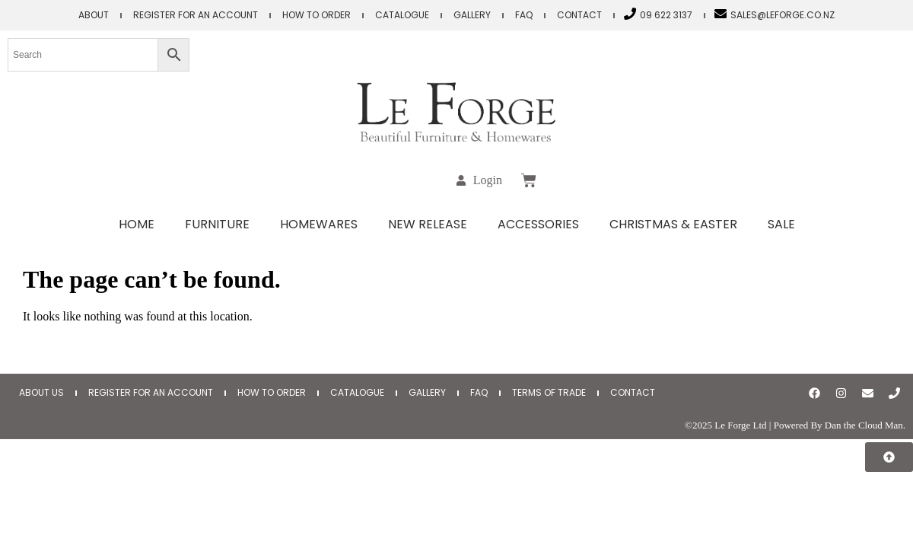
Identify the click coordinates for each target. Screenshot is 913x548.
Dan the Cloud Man (864, 425)
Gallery (472, 14)
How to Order (316, 14)
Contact (579, 14)
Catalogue (402, 14)
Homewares (319, 224)
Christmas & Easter (673, 224)
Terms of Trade (549, 392)
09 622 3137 (666, 14)
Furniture (217, 224)
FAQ (524, 14)
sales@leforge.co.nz (782, 14)
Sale (781, 224)
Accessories (538, 224)
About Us (41, 392)
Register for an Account (195, 14)
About (93, 14)
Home (136, 224)
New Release (427, 224)
